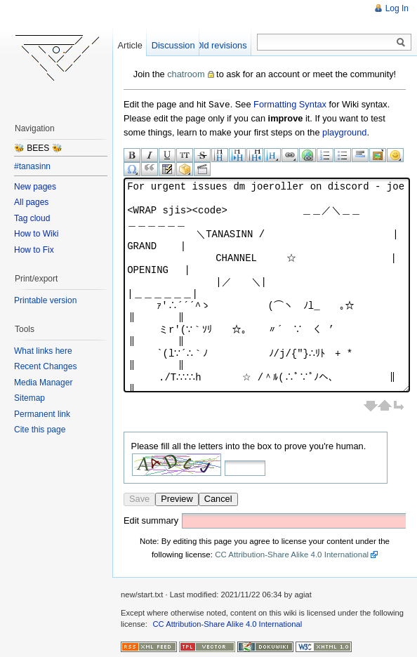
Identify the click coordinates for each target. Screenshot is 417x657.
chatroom (185, 74)
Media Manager (43, 382)
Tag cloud (32, 218)
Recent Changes (45, 366)
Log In (397, 8)
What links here (43, 351)
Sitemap (29, 398)
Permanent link (42, 414)
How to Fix (34, 250)
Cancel (218, 498)
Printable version (45, 300)
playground (344, 131)
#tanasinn (32, 166)
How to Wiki (36, 234)
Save (139, 498)
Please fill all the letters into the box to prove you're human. (248, 445)
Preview (177, 498)
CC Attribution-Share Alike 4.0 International (292, 554)
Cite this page (39, 429)
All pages (31, 202)
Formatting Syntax (289, 104)
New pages (35, 187)
